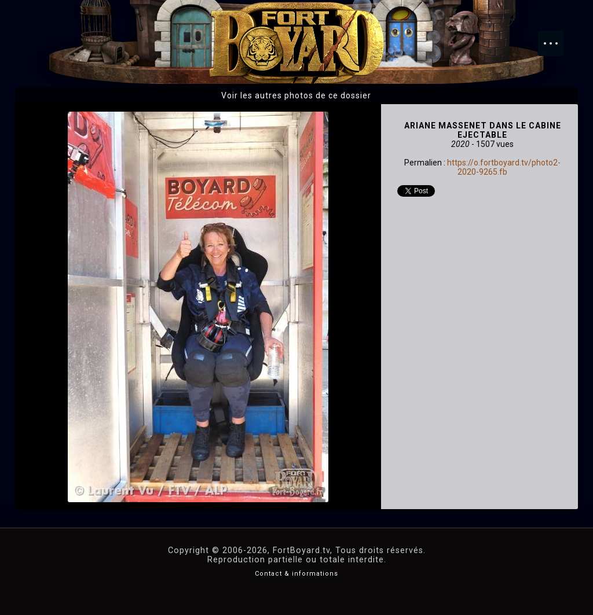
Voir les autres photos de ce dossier (296, 95)
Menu (556, 38)
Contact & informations (296, 573)
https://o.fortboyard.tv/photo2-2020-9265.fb (504, 167)
